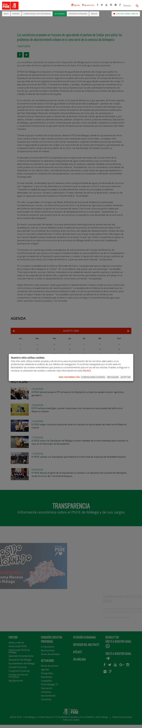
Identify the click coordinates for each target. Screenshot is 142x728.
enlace (87, 370)
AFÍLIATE (94, 13)
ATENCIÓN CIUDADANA (78, 13)
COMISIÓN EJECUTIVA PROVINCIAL (37, 13)
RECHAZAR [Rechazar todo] (112, 377)
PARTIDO (16, 13)
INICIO (6, 13)
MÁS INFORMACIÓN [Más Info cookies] (69, 377)
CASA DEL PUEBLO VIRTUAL (125, 13)
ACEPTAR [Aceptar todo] (125, 377)
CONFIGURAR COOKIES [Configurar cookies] (93, 377)
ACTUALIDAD (59, 13)
